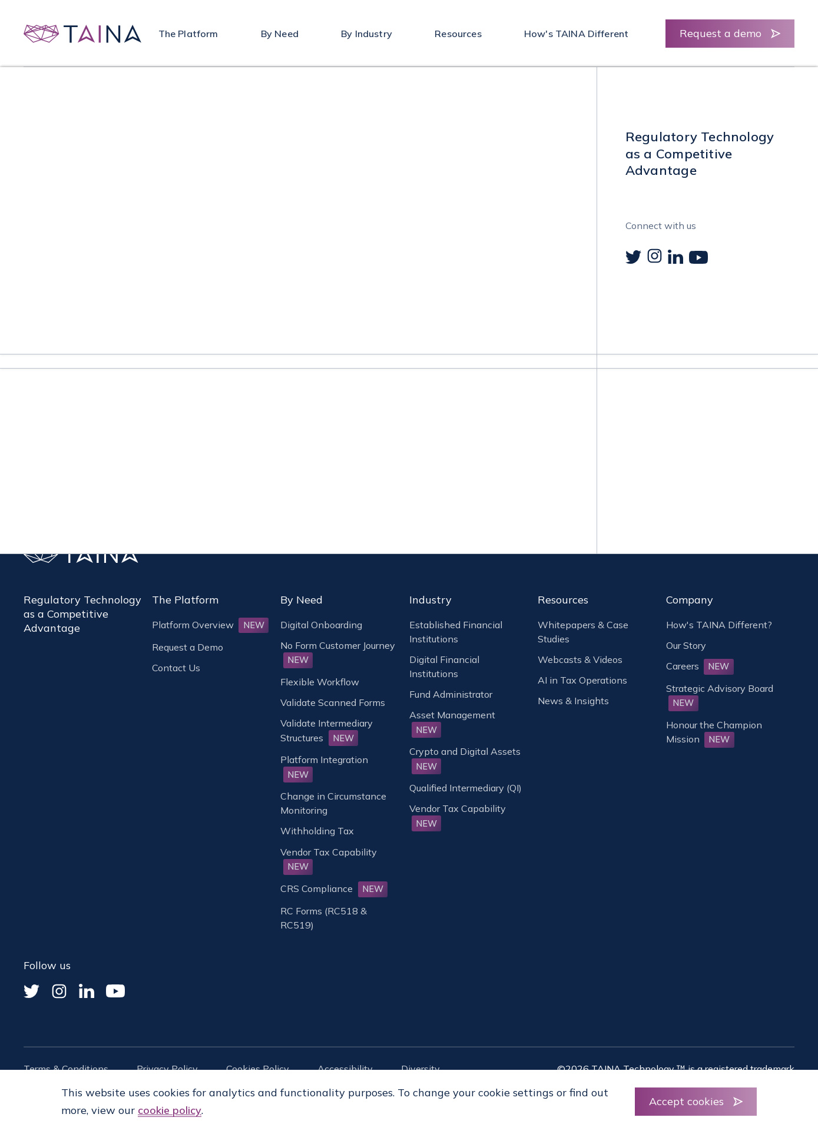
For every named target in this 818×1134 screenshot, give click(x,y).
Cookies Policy (257, 1069)
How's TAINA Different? (719, 625)
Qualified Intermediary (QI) (465, 788)
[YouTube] (115, 990)
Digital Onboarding (321, 625)
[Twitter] (31, 991)
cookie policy (169, 1110)
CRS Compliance (334, 888)
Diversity (420, 1069)
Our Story (686, 645)
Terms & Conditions (66, 1069)
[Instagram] (59, 991)
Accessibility (345, 1069)
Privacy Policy (167, 1069)
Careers (700, 666)
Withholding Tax (317, 831)
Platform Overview (210, 625)
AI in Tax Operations (582, 680)
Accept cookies (686, 1101)
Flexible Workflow (319, 682)
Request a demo (720, 33)
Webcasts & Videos (580, 659)
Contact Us (176, 668)
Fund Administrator (450, 694)
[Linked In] (86, 991)
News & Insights (573, 701)
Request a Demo (187, 647)
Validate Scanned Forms (332, 702)
